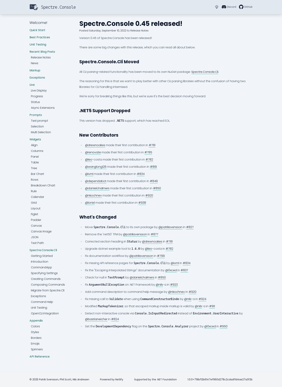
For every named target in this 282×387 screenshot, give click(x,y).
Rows (34, 180)
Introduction (39, 262)
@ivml (89, 174)
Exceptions (37, 77)
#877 (154, 234)
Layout (35, 208)
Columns (37, 151)
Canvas (36, 226)
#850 (157, 188)
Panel (35, 157)
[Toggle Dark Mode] (217, 7)
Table (35, 162)
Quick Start (37, 30)
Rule (34, 191)
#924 (202, 299)
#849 (154, 181)
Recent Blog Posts (42, 52)
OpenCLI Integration (45, 313)
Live (32, 85)
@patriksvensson (170, 227)
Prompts (35, 115)
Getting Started (42, 256)
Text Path (37, 243)
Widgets (35, 139)
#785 (148, 152)
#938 (142, 203)
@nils (159, 285)
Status (35, 102)
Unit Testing (37, 44)
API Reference (39, 356)
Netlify (119, 379)
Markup (34, 70)
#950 (224, 326)
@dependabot (95, 181)
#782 (149, 159)
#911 (212, 306)
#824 (115, 319)
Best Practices (39, 37)
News (34, 63)
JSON (34, 237)
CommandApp (41, 267)
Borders (36, 338)
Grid (34, 203)
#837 (184, 270)
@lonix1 (90, 203)
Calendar (37, 197)
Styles (35, 332)
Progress (37, 96)
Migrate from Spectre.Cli (47, 290)
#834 (141, 174)
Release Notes (41, 57)
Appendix (36, 321)
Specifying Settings (44, 273)
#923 (174, 285)
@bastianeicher (96, 319)
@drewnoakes (95, 145)
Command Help (42, 302)
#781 (152, 145)
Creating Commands (46, 279)
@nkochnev (93, 195)
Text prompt (39, 121)
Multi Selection (41, 132)
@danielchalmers (97, 188)
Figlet (34, 214)
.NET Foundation (167, 379)
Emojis (35, 344)
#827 (190, 227)
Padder (36, 220)
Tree (34, 168)
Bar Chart (37, 174)
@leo (88, 159)
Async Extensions (43, 108)
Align (34, 145)
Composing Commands (48, 285)
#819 (153, 167)
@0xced (171, 270)
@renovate (93, 152)
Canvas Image (41, 231)
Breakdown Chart (43, 185)
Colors (35, 326)
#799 (161, 256)
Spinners (37, 349)
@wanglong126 (95, 167)
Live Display (39, 90)
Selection (37, 126)
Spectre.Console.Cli (43, 250)
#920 (149, 195)
